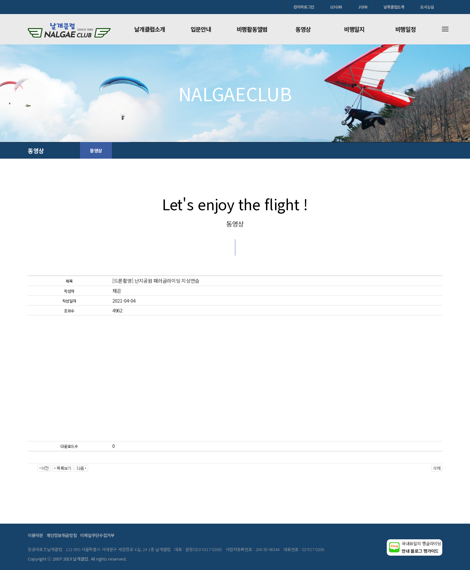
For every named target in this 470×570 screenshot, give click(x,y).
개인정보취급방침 (61, 535)
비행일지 (354, 29)
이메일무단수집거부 (97, 535)
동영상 (303, 29)
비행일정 (405, 29)
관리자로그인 (303, 6)
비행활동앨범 (252, 29)
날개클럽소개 (394, 6)
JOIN (363, 6)
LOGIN (336, 6)
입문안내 (201, 29)
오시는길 (427, 6)
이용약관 (35, 535)
